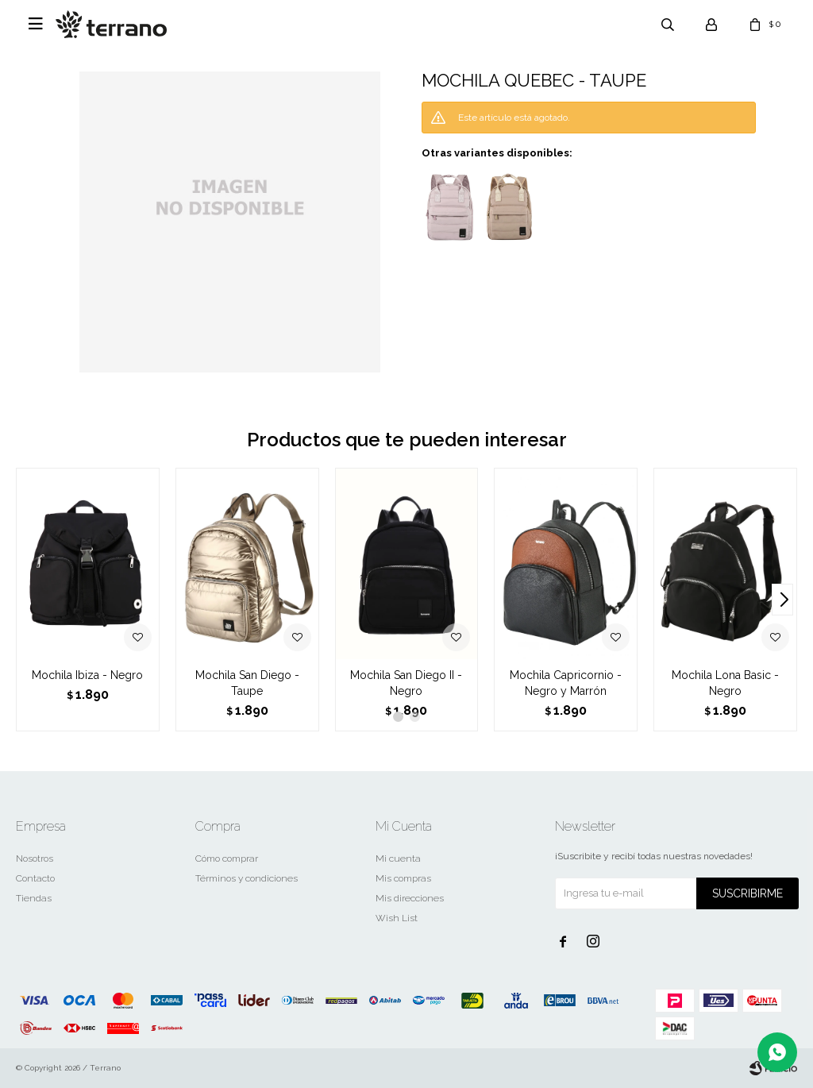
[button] (782, 599)
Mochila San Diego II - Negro (406, 683)
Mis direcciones (410, 898)
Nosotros (34, 858)
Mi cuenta (398, 858)
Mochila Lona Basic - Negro (725, 683)
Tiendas (34, 898)
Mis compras (403, 878)
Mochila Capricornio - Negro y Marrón (566, 683)
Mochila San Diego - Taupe (247, 683)
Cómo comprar (226, 858)
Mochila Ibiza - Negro (87, 675)
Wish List (397, 918)
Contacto (35, 878)
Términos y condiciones (246, 878)
